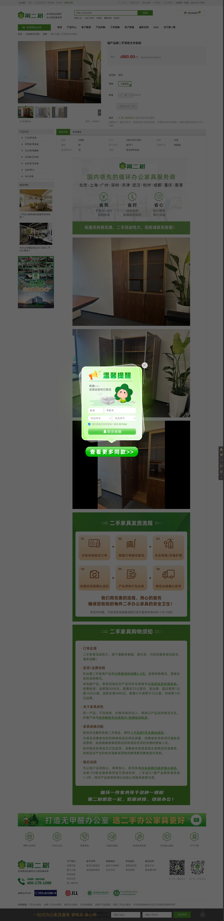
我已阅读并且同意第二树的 (109, 424)
